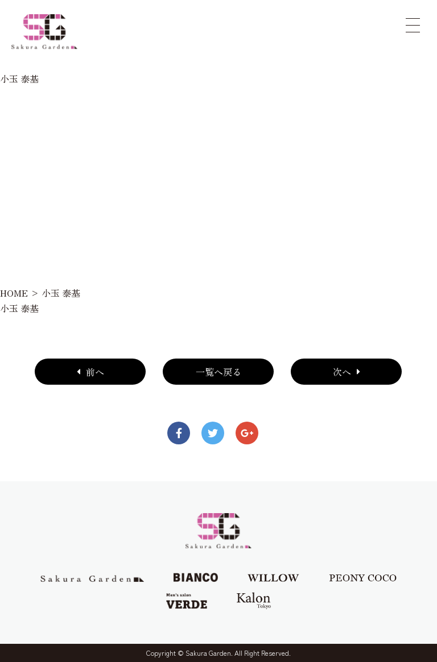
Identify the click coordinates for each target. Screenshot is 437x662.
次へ (346, 371)
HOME (14, 292)
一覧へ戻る (218, 371)
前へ (90, 371)
